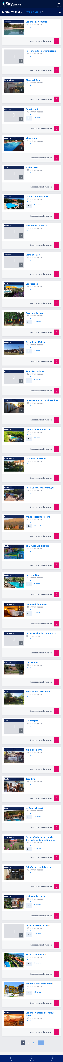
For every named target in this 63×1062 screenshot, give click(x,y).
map (28, 27)
